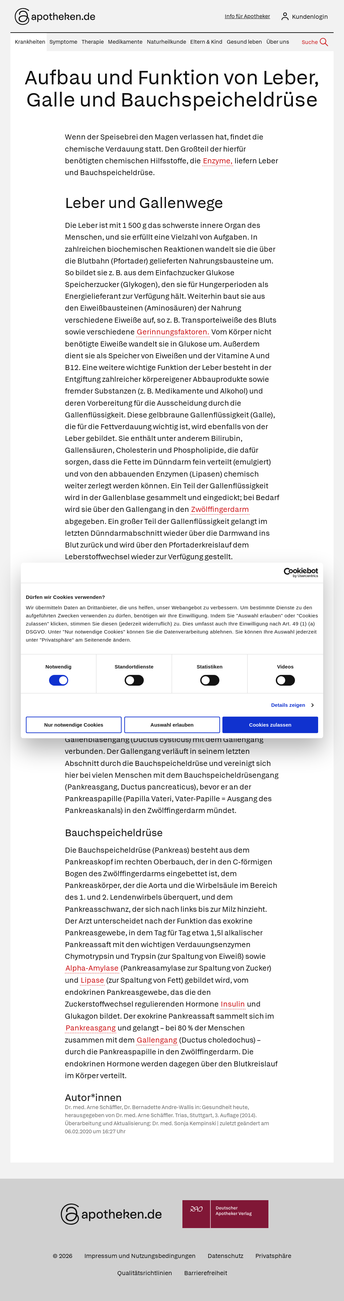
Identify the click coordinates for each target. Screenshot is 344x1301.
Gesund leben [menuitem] (244, 41)
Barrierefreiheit (205, 1271)
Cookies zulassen (270, 725)
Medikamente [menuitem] (125, 41)
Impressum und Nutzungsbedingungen (140, 1254)
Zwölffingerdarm (220, 509)
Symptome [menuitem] (63, 41)
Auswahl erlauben (172, 725)
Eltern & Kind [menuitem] (206, 41)
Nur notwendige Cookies (73, 725)
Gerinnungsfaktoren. (173, 331)
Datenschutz (225, 1254)
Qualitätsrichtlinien (144, 1271)
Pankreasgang (91, 1027)
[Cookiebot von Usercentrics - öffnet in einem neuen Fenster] (288, 573)
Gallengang (157, 1039)
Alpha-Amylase (92, 968)
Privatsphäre (273, 1254)
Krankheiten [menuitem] (30, 41)
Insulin (233, 1003)
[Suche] (314, 42)
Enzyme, (217, 161)
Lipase (92, 979)
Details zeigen (288, 705)
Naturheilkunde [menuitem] (166, 41)
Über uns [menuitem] (277, 41)
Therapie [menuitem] (93, 41)
